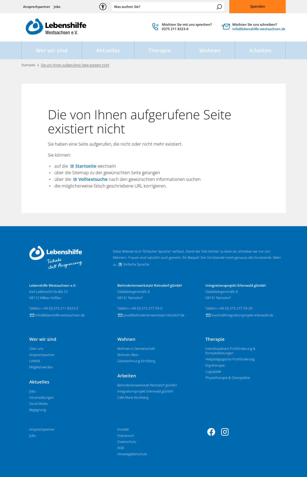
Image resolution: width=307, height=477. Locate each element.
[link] (182, 27)
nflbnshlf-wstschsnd (258, 29)
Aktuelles (108, 50)
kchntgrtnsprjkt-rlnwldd (242, 315)
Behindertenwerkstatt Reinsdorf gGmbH (147, 385)
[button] (211, 432)
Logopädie (213, 371)
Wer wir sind (52, 50)
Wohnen (210, 50)
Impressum (125, 435)
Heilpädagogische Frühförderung (230, 359)
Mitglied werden (41, 367)
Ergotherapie (215, 365)
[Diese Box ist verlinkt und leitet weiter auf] (253, 27)
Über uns (36, 348)
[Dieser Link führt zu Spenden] (257, 6)
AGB (120, 448)
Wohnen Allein (128, 354)
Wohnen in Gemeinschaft (136, 348)
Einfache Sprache (136, 264)
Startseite (85, 166)
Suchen (219, 6)
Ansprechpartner (36, 6)
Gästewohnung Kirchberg (136, 361)
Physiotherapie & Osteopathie (227, 377)
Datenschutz (126, 441)
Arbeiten (260, 50)
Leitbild (34, 361)
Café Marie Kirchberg (132, 397)
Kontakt (123, 429)
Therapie (159, 50)
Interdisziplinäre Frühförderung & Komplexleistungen (230, 350)
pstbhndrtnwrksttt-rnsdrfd (154, 315)
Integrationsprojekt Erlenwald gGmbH (145, 391)
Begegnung (37, 409)
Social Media (38, 403)
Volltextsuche (93, 179)
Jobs (57, 6)
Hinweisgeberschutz (132, 454)
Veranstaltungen (41, 397)
